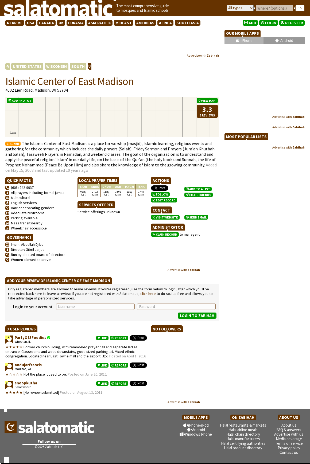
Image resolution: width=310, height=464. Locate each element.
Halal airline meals (243, 429)
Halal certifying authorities (243, 443)
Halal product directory (243, 447)
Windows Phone (198, 434)
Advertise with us (288, 434)
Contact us (289, 452)
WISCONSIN (56, 66)
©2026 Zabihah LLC (49, 446)
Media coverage (289, 438)
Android (286, 40)
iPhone (247, 40)
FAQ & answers (288, 429)
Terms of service (289, 443)
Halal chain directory (243, 434)
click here (148, 293)
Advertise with (203, 55)
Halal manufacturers (243, 438)
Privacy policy (289, 447)
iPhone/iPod (198, 425)
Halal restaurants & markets (243, 425)
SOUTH (78, 66)
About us (288, 425)
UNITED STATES (27, 66)
